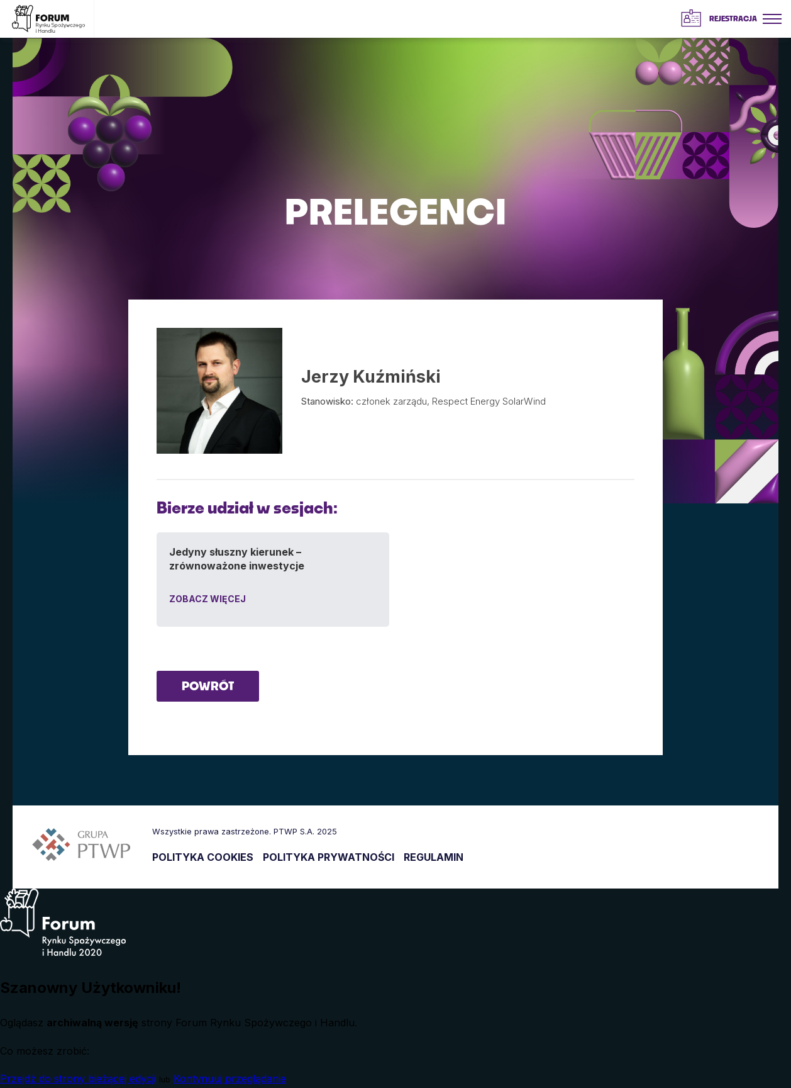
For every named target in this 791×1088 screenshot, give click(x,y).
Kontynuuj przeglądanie (230, 1078)
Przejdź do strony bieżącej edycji (78, 1078)
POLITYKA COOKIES (202, 857)
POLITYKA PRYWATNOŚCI (328, 857)
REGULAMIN (433, 857)
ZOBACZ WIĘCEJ (207, 598)
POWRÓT (208, 686)
